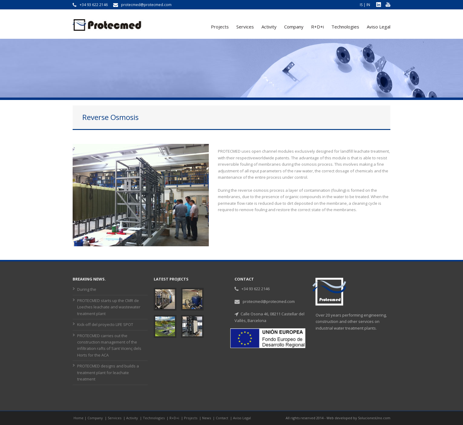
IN (368, 4)
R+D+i (317, 27)
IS (361, 4)
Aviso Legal (378, 27)
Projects (220, 27)
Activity (269, 27)
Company (294, 27)
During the (86, 289)
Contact (222, 418)
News (207, 418)
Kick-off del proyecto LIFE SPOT (105, 324)
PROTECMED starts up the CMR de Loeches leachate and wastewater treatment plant (108, 307)
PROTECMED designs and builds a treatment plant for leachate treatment (108, 372)
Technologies (345, 27)
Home (79, 418)
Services (245, 27)
